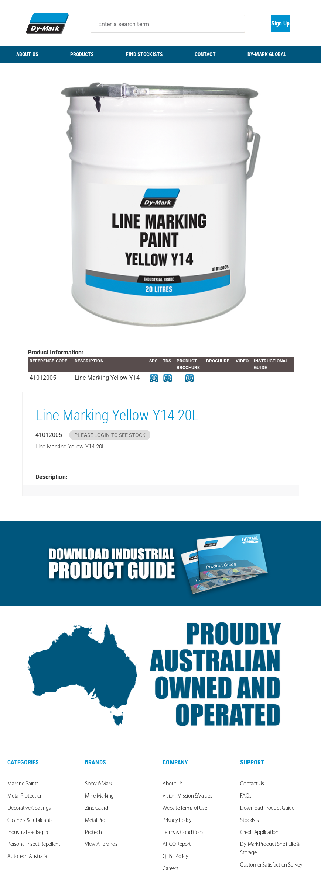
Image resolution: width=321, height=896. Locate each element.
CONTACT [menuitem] (205, 54)
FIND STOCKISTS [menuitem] (144, 54)
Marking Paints (23, 784)
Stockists (249, 820)
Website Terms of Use (185, 808)
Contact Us (252, 784)
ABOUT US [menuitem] (27, 54)
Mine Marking (99, 796)
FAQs (245, 796)
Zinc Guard (96, 808)
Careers (170, 869)
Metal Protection (25, 796)
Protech (93, 833)
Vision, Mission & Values (187, 796)
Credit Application (259, 833)
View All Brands (101, 844)
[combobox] (168, 24)
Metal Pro (95, 820)
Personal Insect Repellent (33, 844)
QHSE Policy (175, 856)
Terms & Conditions (183, 833)
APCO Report (177, 844)
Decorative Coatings (29, 808)
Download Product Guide (267, 808)
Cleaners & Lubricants (30, 820)
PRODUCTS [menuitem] (82, 54)
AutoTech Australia (27, 856)
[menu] (160, 54)
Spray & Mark (98, 784)
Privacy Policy (177, 820)
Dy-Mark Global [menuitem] (266, 54)
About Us (172, 784)
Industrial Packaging (28, 833)
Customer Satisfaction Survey (271, 865)
